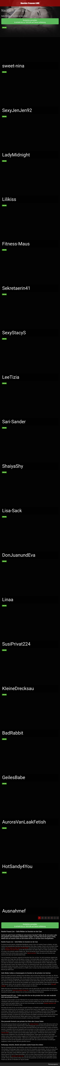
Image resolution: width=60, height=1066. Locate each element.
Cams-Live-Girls (31, 953)
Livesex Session (34, 1024)
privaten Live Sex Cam (18, 1056)
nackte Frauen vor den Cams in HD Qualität (16, 948)
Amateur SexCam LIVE (50, 1003)
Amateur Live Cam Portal (12, 949)
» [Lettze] (57, 918)
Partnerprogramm (53, 1064)
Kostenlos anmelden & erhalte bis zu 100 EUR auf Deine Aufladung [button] (30, 21)
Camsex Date (4, 1032)
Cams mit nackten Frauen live (20, 990)
